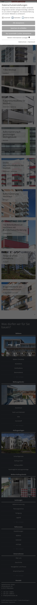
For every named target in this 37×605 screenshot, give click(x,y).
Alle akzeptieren (18, 23)
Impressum (31, 42)
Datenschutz (22, 42)
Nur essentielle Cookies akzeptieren (18, 33)
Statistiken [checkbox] (17, 18)
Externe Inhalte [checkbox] (29, 18)
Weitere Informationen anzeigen (18, 38)
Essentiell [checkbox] (7, 18)
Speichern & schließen (18, 28)
